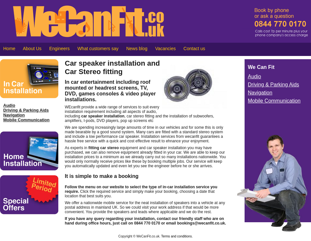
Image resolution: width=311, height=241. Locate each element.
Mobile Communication (26, 119)
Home (9, 48)
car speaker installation (102, 116)
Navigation (14, 115)
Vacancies (165, 48)
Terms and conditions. (176, 236)
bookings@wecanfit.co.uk (201, 223)
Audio (9, 105)
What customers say (98, 48)
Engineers (59, 48)
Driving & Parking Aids (26, 110)
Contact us (194, 48)
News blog (136, 48)
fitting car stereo (103, 148)
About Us (32, 48)
